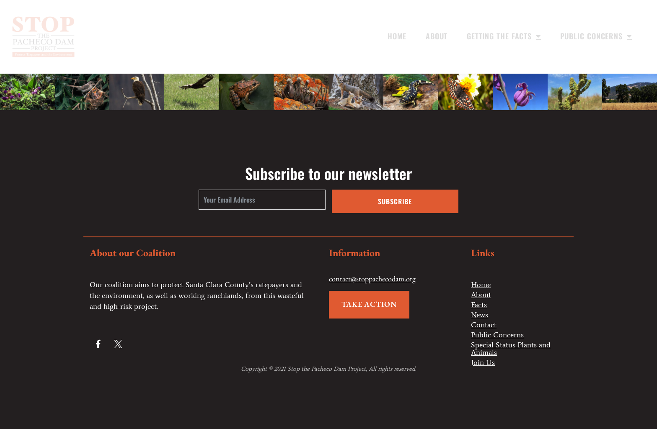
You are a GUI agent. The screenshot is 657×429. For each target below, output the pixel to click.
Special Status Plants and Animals (511, 348)
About (437, 36)
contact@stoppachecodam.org (372, 278)
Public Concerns (596, 36)
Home (397, 36)
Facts (479, 304)
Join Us (483, 362)
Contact (484, 325)
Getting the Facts (504, 36)
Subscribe (395, 201)
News (479, 315)
